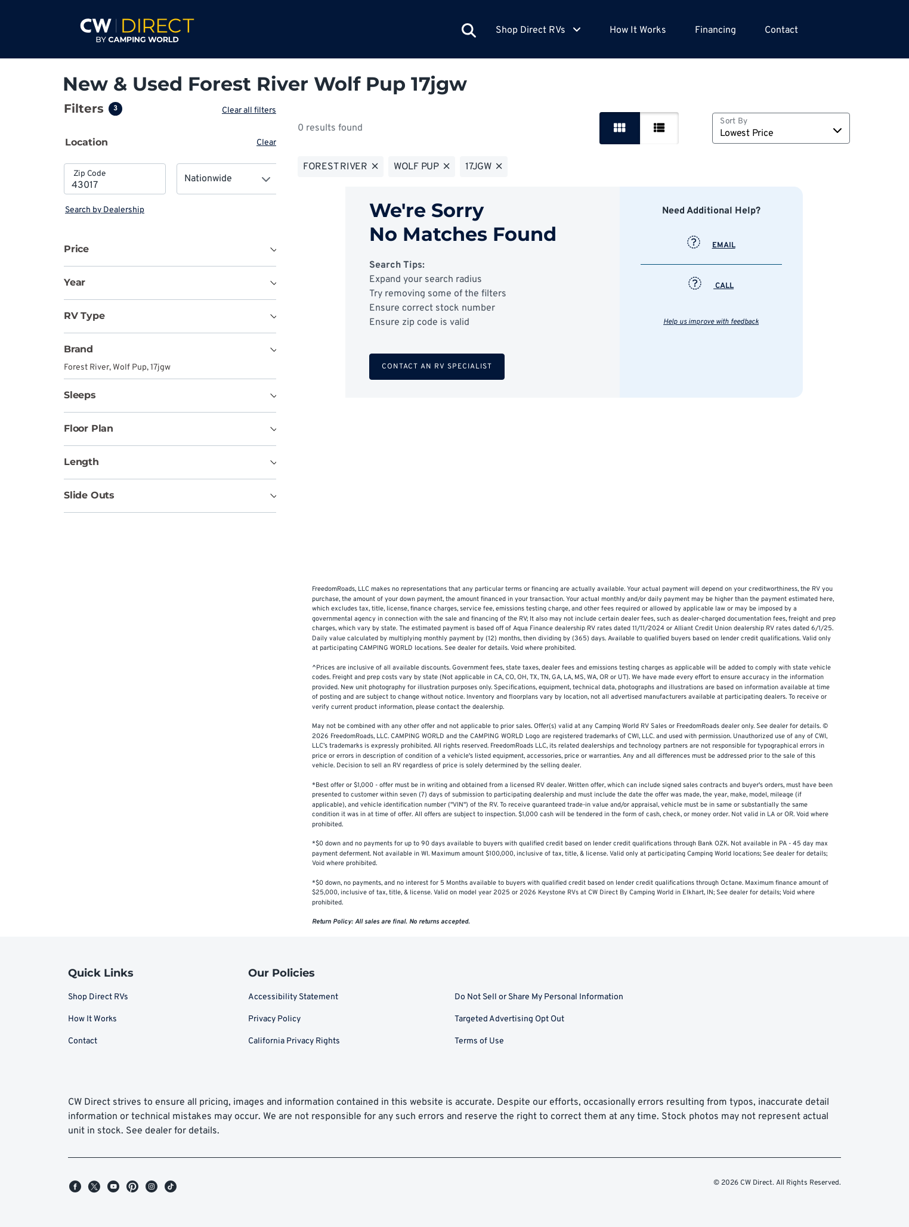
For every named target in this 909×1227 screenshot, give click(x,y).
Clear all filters (251, 111)
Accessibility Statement (293, 997)
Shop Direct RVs (98, 997)
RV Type (84, 315)
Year (74, 282)
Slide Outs (89, 495)
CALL (712, 286)
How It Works (638, 30)
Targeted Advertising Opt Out (509, 1019)
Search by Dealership (104, 210)
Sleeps (80, 395)
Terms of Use (479, 1041)
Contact (781, 30)
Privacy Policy (274, 1019)
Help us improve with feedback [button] (712, 322)
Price (76, 249)
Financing (715, 30)
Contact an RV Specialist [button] (438, 366)
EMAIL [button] (712, 245)
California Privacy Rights (294, 1041)
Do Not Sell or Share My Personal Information (539, 997)
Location (86, 142)
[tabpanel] (171, 189)
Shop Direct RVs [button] (538, 30)
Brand (78, 349)
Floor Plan (88, 428)
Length (81, 461)
